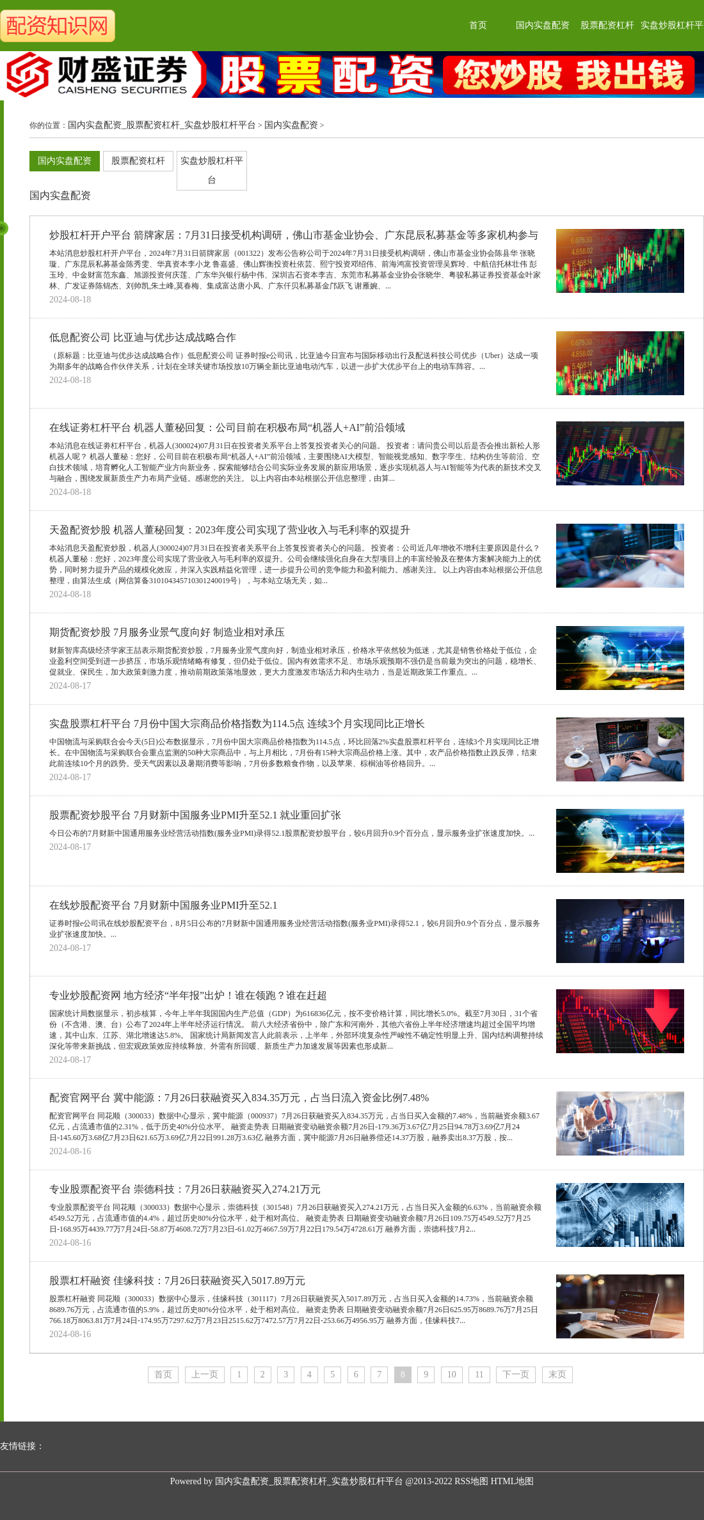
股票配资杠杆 (607, 25)
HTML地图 (512, 1481)
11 (479, 1374)
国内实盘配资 (543, 25)
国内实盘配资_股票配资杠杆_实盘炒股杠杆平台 (162, 125)
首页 (478, 25)
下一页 (515, 1374)
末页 (557, 1374)
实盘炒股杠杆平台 (211, 170)
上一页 (204, 1374)
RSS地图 (471, 1481)
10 (451, 1374)
